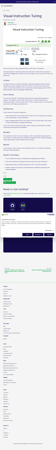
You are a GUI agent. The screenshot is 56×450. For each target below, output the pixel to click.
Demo (5, 172)
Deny (27, 234)
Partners (5, 406)
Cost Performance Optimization (11, 333)
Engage (5, 377)
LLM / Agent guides (8, 374)
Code (4, 176)
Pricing (5, 293)
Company (5, 392)
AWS (4, 411)
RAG (4, 326)
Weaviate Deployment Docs (10, 368)
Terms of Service (25, 237)
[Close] (55, 1)
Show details (48, 230)
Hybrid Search (7, 328)
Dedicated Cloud (7, 304)
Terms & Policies (7, 314)
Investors (5, 401)
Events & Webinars (8, 380)
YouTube (5, 435)
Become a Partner (8, 420)
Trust (4, 309)
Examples (5, 336)
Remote (5, 397)
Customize (38, 234)
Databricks (6, 418)
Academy (5, 351)
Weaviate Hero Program (9, 382)
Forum (5, 384)
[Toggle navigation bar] (2, 6)
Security (5, 312)
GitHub (5, 372)
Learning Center (7, 346)
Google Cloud (7, 414)
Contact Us (6, 403)
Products (5, 291)
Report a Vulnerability (9, 316)
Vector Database (7, 289)
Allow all (49, 234)
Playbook (5, 399)
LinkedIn (5, 437)
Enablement (6, 306)
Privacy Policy (36, 237)
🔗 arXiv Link (7, 179)
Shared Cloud (6, 301)
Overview (5, 409)
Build (4, 360)
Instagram (6, 433)
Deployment (6, 298)
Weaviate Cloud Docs (9, 365)
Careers (5, 395)
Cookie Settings (7, 318)
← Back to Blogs (6, 10)
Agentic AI (6, 330)
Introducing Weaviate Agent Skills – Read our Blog (27, 1)
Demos (5, 338)
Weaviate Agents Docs (9, 370)
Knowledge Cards (8, 353)
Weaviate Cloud (7, 296)
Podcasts (5, 357)
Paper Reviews (7, 355)
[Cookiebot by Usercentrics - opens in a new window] (48, 215)
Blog (4, 349)
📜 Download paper (9, 182)
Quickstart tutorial (16, 193)
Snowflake (6, 416)
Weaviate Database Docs (9, 363)
